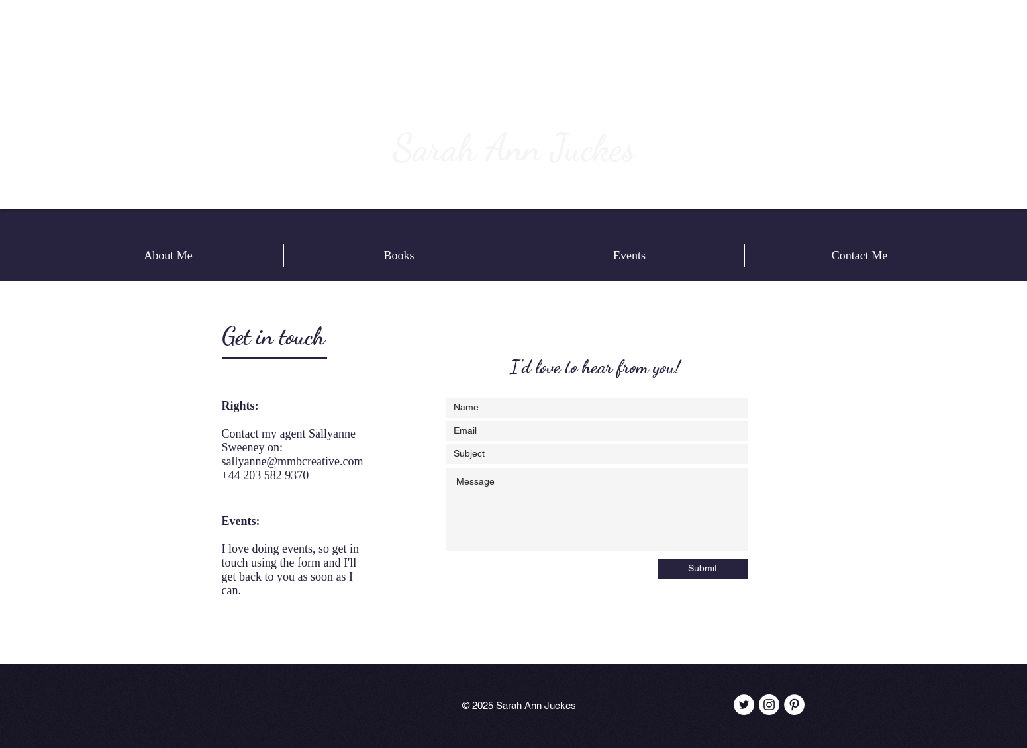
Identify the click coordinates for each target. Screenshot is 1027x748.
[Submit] (703, 569)
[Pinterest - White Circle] (794, 704)
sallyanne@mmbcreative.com (293, 461)
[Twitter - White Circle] (744, 704)
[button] (399, 255)
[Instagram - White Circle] (769, 704)
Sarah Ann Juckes (514, 147)
